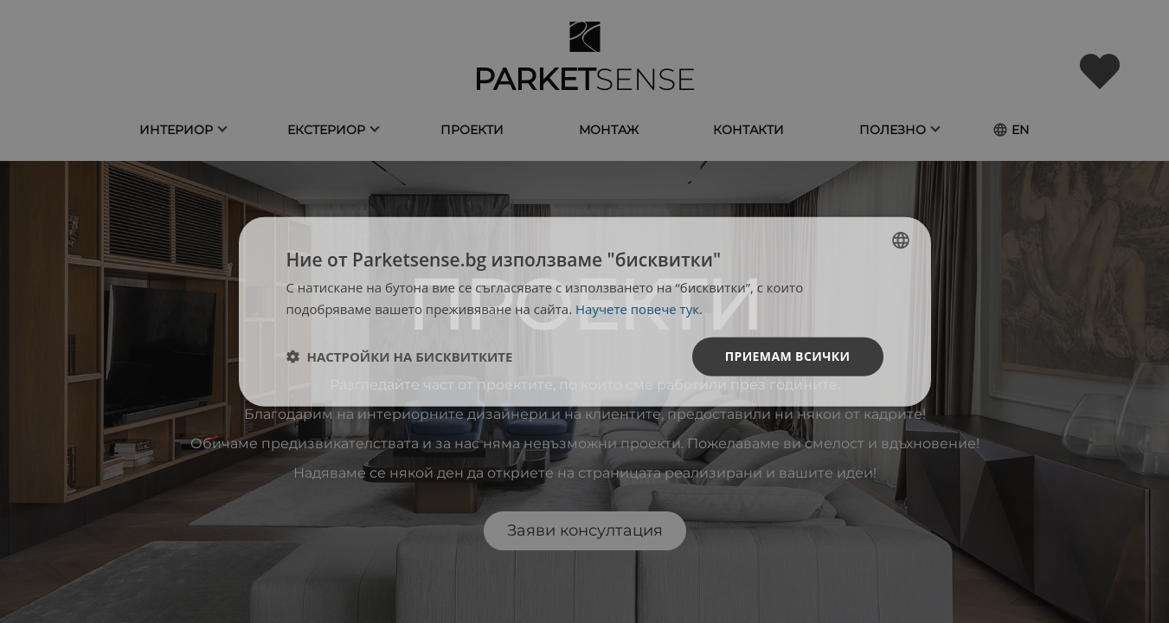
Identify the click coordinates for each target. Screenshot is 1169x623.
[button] (399, 356)
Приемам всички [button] (788, 356)
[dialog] (585, 312)
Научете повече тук (637, 309)
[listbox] (900, 240)
